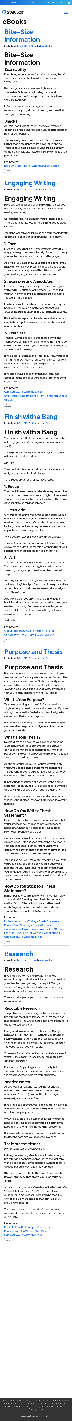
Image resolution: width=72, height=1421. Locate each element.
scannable (10, 92)
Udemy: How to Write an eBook (23, 391)
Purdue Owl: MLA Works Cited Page (25, 1231)
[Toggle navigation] (65, 12)
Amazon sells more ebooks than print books (32, 1198)
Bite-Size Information (22, 35)
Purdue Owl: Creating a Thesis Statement (29, 925)
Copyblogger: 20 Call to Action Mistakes (29, 630)
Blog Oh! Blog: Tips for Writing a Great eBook (32, 933)
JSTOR (18, 1035)
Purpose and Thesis (33, 651)
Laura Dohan (46, 46)
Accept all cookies (30, 1416)
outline (62, 491)
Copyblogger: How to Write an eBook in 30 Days (34, 929)
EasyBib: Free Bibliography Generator (27, 1227)
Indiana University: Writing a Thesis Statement (32, 921)
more (8, 171)
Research (18, 953)
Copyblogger (28, 1067)
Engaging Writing (29, 183)
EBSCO (33, 1035)
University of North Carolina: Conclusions (29, 634)
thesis (49, 147)
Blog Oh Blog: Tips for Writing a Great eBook (31, 165)
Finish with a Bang (30, 416)
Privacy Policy (36, 1409)
